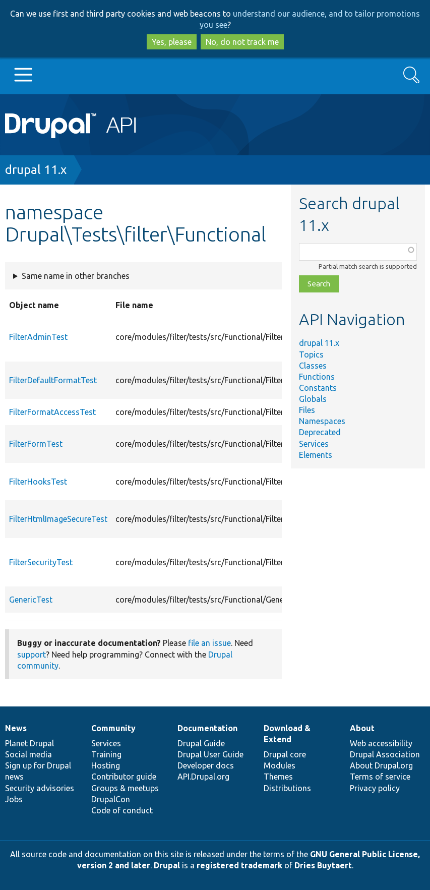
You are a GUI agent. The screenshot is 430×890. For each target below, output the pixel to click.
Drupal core (285, 754)
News (16, 728)
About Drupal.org (381, 765)
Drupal (167, 865)
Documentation (207, 728)
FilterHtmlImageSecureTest (58, 518)
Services (314, 443)
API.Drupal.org (203, 776)
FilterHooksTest (38, 481)
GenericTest (30, 599)
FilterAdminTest (38, 336)
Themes (278, 776)
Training (106, 754)
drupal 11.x (36, 169)
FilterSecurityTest (41, 562)
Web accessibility (381, 743)
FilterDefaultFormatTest (53, 380)
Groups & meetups (125, 788)
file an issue (209, 642)
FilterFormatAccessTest (52, 412)
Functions (317, 376)
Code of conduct (122, 810)
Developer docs (205, 765)
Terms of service (380, 776)
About (362, 728)
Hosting (105, 765)
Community (113, 728)
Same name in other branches (76, 275)
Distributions (287, 788)
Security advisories (39, 788)
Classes (313, 365)
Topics (311, 354)
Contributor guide (123, 776)
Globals (313, 398)
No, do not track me (242, 41)
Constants (318, 387)
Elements (315, 454)
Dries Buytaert (323, 865)
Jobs (14, 799)
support (31, 654)
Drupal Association (385, 754)
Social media (28, 754)
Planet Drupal (29, 743)
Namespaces (322, 421)
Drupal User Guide (210, 754)
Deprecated (320, 432)
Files (307, 409)
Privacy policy (375, 788)
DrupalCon (110, 799)
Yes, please (172, 41)
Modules (279, 765)
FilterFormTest (36, 443)
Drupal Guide (201, 743)
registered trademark (239, 865)
